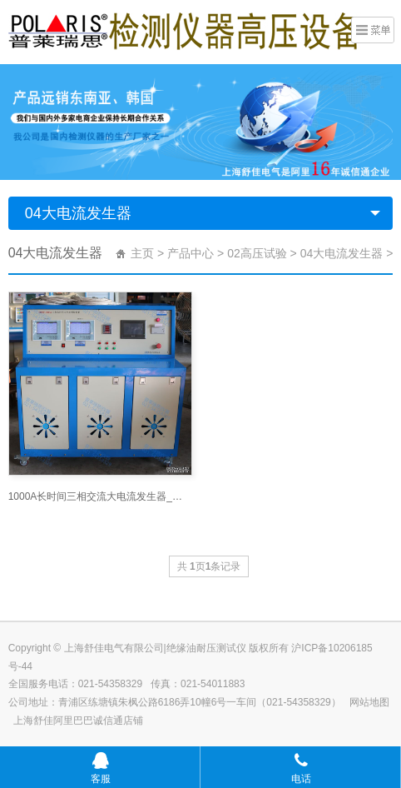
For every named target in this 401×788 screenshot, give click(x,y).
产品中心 (190, 253)
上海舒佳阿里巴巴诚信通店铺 (78, 720)
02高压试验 (257, 253)
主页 (142, 253)
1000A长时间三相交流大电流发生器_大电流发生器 (100, 496)
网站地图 (369, 702)
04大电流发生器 (78, 213)
